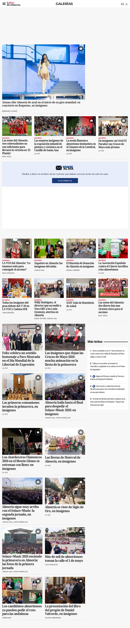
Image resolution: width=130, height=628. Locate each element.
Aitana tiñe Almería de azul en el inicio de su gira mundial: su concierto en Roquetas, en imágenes (41, 104)
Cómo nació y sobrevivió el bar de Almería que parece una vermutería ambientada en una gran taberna (107, 347)
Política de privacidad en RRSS (77, 606)
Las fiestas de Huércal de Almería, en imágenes (62, 417)
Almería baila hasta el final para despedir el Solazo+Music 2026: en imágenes (64, 366)
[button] (4, 3)
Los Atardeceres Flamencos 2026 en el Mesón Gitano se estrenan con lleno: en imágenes (22, 421)
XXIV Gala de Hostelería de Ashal (80, 262)
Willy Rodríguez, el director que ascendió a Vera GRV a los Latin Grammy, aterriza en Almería (47, 267)
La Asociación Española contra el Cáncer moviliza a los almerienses (113, 224)
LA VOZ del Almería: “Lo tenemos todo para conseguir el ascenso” (16, 224)
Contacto (94, 606)
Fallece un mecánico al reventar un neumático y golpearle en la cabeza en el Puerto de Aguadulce (107, 324)
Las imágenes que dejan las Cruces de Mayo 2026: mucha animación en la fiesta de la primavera (64, 317)
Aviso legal (7, 606)
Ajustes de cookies (40, 611)
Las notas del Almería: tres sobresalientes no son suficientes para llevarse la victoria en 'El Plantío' (16, 147)
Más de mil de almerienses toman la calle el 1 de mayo (64, 517)
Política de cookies (36, 606)
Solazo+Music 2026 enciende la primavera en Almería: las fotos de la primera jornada (22, 520)
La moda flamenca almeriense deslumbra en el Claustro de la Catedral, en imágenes (81, 145)
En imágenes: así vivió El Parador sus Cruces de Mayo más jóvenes (112, 144)
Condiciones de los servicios (55, 606)
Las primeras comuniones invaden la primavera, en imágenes (20, 364)
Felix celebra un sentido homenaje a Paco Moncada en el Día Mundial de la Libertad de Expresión (21, 317)
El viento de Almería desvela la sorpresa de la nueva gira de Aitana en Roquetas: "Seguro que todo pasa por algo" (107, 360)
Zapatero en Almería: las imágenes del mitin (48, 223)
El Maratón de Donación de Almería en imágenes (80, 223)
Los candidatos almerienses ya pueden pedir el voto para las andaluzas (22, 568)
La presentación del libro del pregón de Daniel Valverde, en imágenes (63, 568)
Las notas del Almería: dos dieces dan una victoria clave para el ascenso (111, 265)
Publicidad (103, 606)
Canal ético (28, 611)
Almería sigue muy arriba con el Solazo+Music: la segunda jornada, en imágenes (20, 470)
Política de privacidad (20, 606)
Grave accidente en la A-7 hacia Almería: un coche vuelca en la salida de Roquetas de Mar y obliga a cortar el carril (107, 312)
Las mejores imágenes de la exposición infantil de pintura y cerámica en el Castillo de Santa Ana (48, 145)
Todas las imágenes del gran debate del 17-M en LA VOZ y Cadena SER (15, 264)
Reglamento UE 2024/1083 (12, 611)
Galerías (64, 4)
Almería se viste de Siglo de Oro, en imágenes (64, 467)
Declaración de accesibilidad (59, 611)
